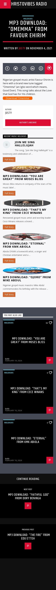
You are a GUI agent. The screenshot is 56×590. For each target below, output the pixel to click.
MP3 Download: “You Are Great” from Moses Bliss (23, 177)
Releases (28, 18)
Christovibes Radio (28, 4)
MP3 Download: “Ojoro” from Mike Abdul (27, 278)
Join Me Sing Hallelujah (25, 143)
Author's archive (28, 122)
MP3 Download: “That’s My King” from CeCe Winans (24, 211)
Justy (22, 48)
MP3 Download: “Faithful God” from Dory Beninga (28, 496)
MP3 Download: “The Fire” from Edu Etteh (29, 536)
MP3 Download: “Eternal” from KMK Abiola (24, 245)
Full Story (9, 159)
